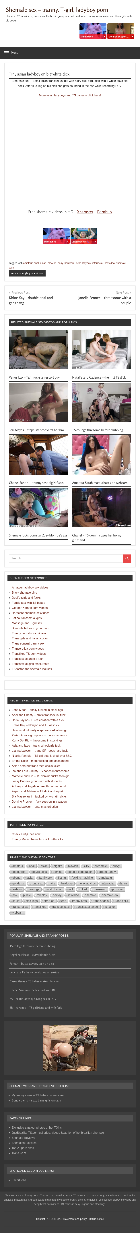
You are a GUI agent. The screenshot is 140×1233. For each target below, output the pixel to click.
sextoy (57, 895)
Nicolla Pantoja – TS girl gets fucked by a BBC (42, 755)
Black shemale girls (24, 592)
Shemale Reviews (23, 1137)
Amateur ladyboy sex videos (27, 273)
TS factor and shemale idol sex (32, 669)
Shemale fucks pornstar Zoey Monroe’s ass (38, 535)
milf (70, 889)
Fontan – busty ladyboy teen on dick (32, 963)
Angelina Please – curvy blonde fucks (32, 954)
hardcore (70, 263)
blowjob (52, 263)
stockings (32, 900)
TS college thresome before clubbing (97, 430)
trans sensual (61, 906)
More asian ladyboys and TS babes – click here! (70, 95)
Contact (40, 1219)
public (27, 895)
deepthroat (19, 871)
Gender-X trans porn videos (30, 607)
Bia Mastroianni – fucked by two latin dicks (39, 796)
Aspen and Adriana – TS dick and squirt (37, 791)
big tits (58, 866)
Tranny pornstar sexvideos (29, 633)
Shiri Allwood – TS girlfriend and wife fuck (36, 1007)
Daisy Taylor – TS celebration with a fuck (38, 720)
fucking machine (82, 877)
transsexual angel (87, 906)
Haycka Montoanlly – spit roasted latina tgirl (40, 730)
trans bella (121, 900)
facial (29, 877)
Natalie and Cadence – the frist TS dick (99, 377)
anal (36, 263)
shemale (121, 263)
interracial (97, 263)
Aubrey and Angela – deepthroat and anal (39, 786)
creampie (101, 866)
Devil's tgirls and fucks (26, 597)
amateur (28, 263)
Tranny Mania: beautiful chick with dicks (37, 839)
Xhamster (85, 211)
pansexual (99, 889)
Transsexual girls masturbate (30, 663)
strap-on (49, 900)
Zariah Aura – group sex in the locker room (39, 735)
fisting (62, 877)
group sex (36, 883)
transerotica (20, 906)
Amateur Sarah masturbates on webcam (100, 483)
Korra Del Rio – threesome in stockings (37, 740)
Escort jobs (19, 1180)
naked (83, 889)
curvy (116, 866)
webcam (17, 912)
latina (123, 883)
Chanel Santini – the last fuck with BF (32, 990)
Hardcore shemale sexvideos (30, 612)
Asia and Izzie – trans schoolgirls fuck (36, 745)
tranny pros (79, 900)
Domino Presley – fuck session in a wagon (39, 801)
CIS (86, 866)
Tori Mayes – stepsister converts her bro (36, 430)
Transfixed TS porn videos (29, 653)
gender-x (18, 883)
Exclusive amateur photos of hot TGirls (37, 1127)
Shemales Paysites (24, 1142)
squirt (16, 900)
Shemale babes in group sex (30, 628)
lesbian (17, 889)
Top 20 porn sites (23, 1148)
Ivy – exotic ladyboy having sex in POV (33, 999)
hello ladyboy (83, 263)
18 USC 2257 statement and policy (67, 1219)
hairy (60, 263)
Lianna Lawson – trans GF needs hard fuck (40, 750)
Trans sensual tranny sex (28, 643)
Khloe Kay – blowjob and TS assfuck (35, 725)
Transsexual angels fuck (27, 658)
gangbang (105, 877)
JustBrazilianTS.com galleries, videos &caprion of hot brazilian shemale (58, 1132)
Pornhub (104, 211)
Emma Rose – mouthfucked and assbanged (40, 760)
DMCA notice (96, 1219)
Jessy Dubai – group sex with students (37, 781)
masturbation (54, 889)
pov (14, 895)
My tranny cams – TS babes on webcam (38, 1095)
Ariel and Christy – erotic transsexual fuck (38, 715)
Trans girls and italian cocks (30, 638)
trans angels (101, 900)
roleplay (42, 895)
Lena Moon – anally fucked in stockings (37, 709)
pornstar (117, 889)
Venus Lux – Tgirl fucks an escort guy (34, 377)
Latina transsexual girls (27, 618)
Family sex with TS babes (28, 602)
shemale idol (110, 895)
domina (57, 871)
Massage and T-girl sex (27, 623)
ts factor (110, 906)
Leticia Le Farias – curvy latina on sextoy (34, 972)
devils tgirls (39, 871)
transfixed (40, 906)
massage (34, 889)
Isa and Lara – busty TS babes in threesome (40, 771)
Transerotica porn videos (28, 648)
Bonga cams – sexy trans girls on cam (36, 1100)
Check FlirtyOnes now (26, 834)
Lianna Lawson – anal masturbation (35, 806)
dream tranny (107, 871)
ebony (16, 877)
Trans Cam (19, 1153)
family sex (45, 877)
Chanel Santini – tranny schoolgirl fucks (36, 483)
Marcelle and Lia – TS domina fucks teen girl (40, 776)
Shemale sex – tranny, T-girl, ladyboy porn (57, 9)
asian (43, 263)
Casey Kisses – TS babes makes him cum (34, 981)
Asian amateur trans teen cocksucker (36, 765)
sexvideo (110, 263)
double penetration (80, 871)
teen (11, 267)
